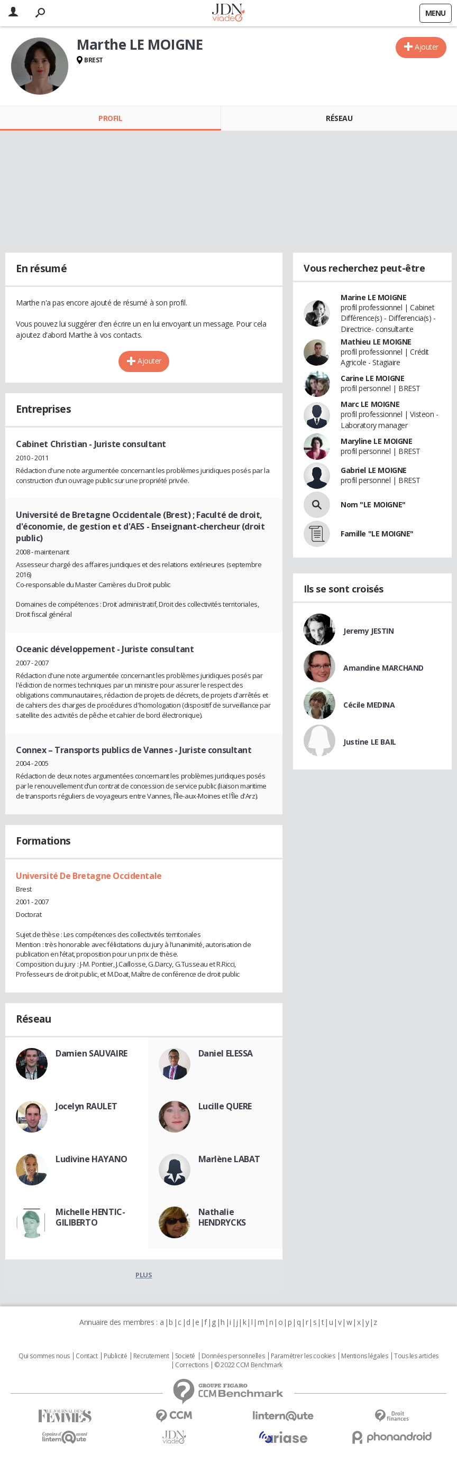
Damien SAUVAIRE (91, 1053)
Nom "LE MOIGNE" (373, 504)
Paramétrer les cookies (303, 1356)
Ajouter (426, 47)
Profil (110, 118)
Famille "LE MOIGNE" (377, 533)
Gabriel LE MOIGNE (374, 470)
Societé (185, 1356)
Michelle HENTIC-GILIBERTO (90, 1217)
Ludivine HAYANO (91, 1159)
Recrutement (151, 1356)
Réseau (339, 118)
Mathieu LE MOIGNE (376, 342)
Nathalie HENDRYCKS (222, 1217)
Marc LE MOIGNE (370, 404)
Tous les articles (416, 1356)
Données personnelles (233, 1356)
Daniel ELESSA (225, 1053)
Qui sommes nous (44, 1356)
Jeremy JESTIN (368, 631)
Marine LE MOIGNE (373, 297)
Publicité (115, 1356)
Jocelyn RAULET (86, 1106)
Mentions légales (364, 1356)
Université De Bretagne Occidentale (89, 876)
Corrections (191, 1365)
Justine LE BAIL (369, 742)
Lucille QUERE (225, 1106)
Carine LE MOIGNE (372, 378)
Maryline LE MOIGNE (376, 441)
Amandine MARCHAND (383, 668)
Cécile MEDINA (369, 705)
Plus (143, 1274)
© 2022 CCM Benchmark (248, 1365)
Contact (86, 1356)
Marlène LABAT (229, 1159)
